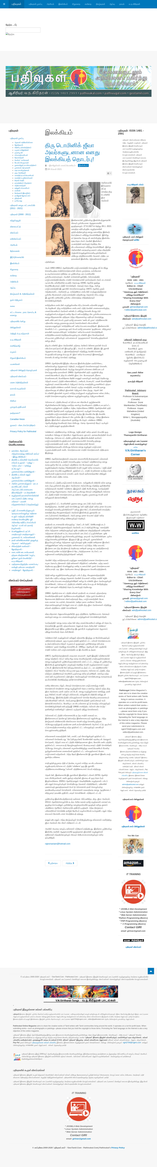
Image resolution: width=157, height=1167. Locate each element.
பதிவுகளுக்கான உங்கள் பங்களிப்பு (44, 1043)
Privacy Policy (118, 1148)
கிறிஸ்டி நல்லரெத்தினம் (23, 147)
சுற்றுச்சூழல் (15, 220)
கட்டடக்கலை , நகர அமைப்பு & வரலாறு (23, 313)
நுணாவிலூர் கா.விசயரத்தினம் (26, 165)
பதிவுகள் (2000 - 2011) (20, 214)
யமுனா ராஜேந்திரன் (22, 150)
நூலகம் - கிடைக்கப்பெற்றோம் (22, 425)
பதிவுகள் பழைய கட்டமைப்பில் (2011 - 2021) (22, 206)
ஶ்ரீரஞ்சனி (18, 198)
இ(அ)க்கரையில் (17, 257)
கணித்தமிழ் (15, 346)
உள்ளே (136, 240)
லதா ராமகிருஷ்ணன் (22, 170)
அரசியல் (50, 4)
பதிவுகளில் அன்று (18, 321)
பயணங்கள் (15, 364)
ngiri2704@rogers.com (132, 1043)
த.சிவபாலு (18, 201)
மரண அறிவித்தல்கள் (19, 382)
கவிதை (88, 4)
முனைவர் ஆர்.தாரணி (22, 168)
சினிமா (13, 401)
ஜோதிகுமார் (19, 145)
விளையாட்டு (15, 226)
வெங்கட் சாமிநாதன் (22, 160)
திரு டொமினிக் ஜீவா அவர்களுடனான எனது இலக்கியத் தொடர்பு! (74, 152)
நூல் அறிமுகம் (16, 300)
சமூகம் (13, 352)
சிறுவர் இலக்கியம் (18, 358)
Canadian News (17, 419)
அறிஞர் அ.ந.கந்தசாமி (19, 333)
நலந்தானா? (15, 413)
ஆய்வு (112, 4)
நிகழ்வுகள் (100, 4)
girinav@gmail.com (139, 307)
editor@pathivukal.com (136, 310)
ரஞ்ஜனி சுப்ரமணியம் (22, 188)
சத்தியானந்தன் (20, 186)
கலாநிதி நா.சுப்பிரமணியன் (24, 175)
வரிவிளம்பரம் (15, 239)
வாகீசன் (18, 191)
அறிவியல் (14, 281)
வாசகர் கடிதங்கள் (18, 388)
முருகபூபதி (19, 153)
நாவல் (121, 4)
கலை (12, 306)
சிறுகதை (76, 4)
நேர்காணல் (14, 251)
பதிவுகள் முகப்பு (35, 4)
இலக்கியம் (63, 4)
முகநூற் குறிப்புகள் (18, 407)
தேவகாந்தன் (19, 158)
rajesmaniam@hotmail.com (57, 844)
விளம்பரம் (14, 233)
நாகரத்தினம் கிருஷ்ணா (23, 183)
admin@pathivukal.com (130, 784)
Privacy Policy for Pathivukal (23, 431)
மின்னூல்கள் (15, 327)
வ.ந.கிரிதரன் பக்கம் (135, 184)
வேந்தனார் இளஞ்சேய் (22, 193)
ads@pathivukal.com (141, 319)
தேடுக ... (10, 25)
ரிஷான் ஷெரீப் (19, 180)
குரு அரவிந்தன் (20, 173)
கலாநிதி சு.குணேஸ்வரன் (24, 178)
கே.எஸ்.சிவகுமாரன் (22, 163)
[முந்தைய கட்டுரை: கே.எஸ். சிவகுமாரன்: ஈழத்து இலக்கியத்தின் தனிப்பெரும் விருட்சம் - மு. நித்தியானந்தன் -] (53, 863)
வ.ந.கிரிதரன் (134, 4)
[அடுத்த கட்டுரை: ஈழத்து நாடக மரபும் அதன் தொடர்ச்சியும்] (70, 863)
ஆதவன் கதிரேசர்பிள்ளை (24, 142)
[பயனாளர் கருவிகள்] (109, 173)
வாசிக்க (135, 533)
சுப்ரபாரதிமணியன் (21, 155)
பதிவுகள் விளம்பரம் (18, 376)
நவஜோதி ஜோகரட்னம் (22, 196)
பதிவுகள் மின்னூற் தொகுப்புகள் (23, 370)
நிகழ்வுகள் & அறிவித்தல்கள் (22, 294)
